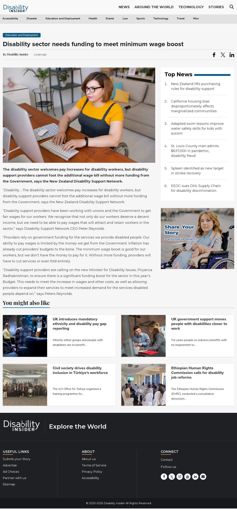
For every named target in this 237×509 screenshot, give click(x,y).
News (124, 8)
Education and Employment (63, 18)
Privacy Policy (92, 471)
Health (93, 18)
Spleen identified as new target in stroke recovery (197, 170)
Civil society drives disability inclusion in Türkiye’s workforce (80, 370)
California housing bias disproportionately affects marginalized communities (194, 106)
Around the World (154, 8)
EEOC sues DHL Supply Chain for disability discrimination (196, 188)
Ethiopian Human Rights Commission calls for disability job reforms (197, 373)
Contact (167, 460)
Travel (181, 18)
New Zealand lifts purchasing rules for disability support (195, 86)
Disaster (32, 18)
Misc (196, 18)
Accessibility (10, 18)
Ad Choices (11, 471)
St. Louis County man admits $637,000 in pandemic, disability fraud (195, 151)
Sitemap (9, 484)
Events (110, 18)
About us (89, 459)
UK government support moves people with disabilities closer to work (199, 324)
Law (125, 18)
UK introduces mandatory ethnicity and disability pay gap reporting (79, 324)
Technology (160, 18)
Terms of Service (94, 465)
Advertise (10, 465)
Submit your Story (16, 459)
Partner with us (14, 478)
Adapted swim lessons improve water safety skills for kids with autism (197, 128)
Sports (140, 18)
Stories (216, 8)
